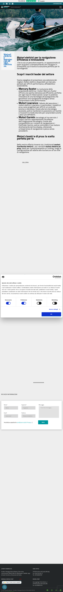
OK (51, 314)
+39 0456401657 (57, 3)
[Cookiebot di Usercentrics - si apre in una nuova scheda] (54, 277)
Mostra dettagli (53, 309)
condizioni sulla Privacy (24, 422)
